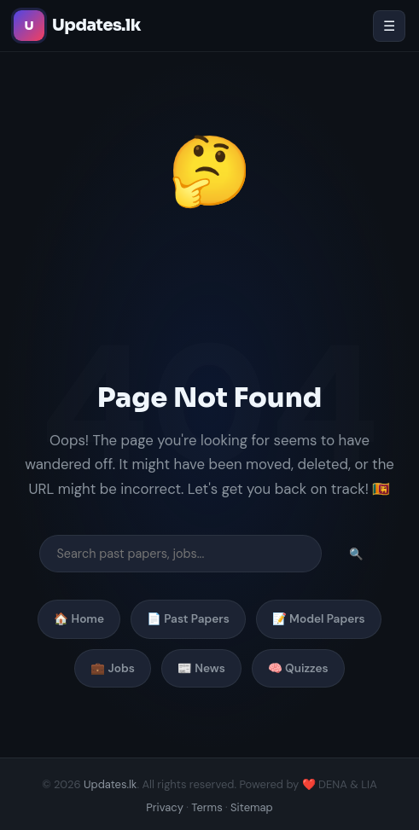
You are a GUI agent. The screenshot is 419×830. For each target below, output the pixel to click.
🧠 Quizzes (298, 668)
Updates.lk (110, 784)
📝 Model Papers (318, 619)
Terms (206, 807)
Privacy (164, 807)
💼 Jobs (112, 668)
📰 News (201, 668)
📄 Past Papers (188, 619)
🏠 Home (79, 619)
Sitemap (251, 807)
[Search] (180, 553)
